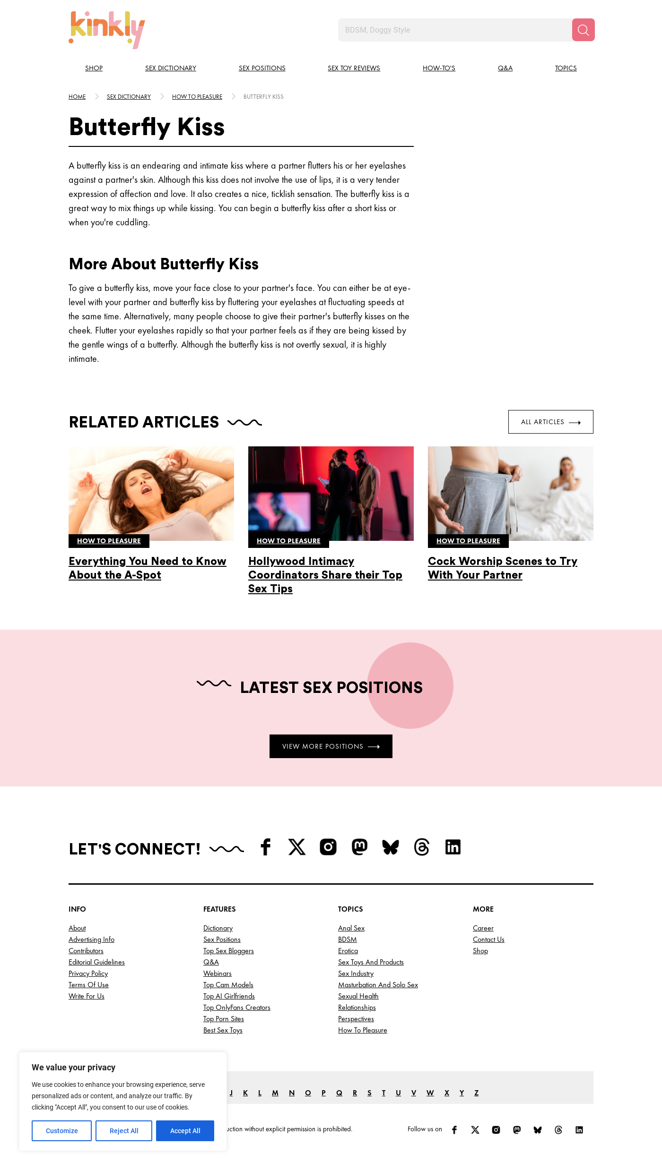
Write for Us (87, 996)
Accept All (185, 1131)
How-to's (439, 68)
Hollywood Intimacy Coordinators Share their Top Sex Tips (325, 575)
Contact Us (489, 939)
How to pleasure (197, 97)
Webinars (217, 973)
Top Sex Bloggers (228, 951)
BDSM (347, 939)
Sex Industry (356, 973)
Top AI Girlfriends (229, 996)
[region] (123, 1101)
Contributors (86, 951)
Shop (94, 68)
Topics (566, 68)
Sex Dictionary (170, 68)
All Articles (551, 422)
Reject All (124, 1131)
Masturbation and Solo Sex (378, 985)
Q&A (505, 68)
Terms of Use (89, 985)
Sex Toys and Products (371, 962)
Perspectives (356, 1019)
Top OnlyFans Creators (236, 1007)
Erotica (348, 951)
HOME (77, 97)
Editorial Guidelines (97, 962)
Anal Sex (351, 928)
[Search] (583, 29)
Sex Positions (262, 68)
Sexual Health (358, 996)
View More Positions (331, 746)
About (77, 928)
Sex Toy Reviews (354, 68)
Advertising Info (91, 939)
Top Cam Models (228, 985)
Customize (62, 1131)
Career (483, 928)
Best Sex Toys (223, 1030)
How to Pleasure (362, 1030)
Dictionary (218, 928)
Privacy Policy (88, 973)
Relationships (357, 1007)
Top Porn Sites (223, 1019)
